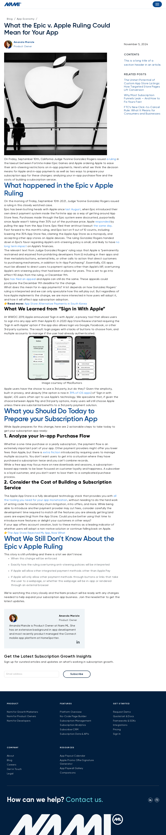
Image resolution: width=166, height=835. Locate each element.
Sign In (117, 734)
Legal (10, 773)
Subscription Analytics (73, 725)
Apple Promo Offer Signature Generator (77, 762)
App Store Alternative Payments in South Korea (56, 303)
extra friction (51, 452)
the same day (102, 226)
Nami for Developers (19, 721)
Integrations (120, 725)
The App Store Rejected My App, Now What (36, 533)
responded (102, 221)
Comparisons (68, 773)
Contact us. (84, 800)
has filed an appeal (23, 279)
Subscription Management (75, 721)
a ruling (111, 159)
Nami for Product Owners (21, 716)
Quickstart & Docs (123, 716)
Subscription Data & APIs (74, 734)
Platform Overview (71, 712)
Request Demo (122, 712)
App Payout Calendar (72, 756)
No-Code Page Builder (73, 716)
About (10, 756)
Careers (11, 765)
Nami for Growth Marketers (22, 712)
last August (73, 209)
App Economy (25, 19)
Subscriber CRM (69, 729)
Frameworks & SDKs (124, 721)
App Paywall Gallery (71, 768)
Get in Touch (14, 769)
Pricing (117, 729)
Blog (10, 19)
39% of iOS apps (80, 393)
